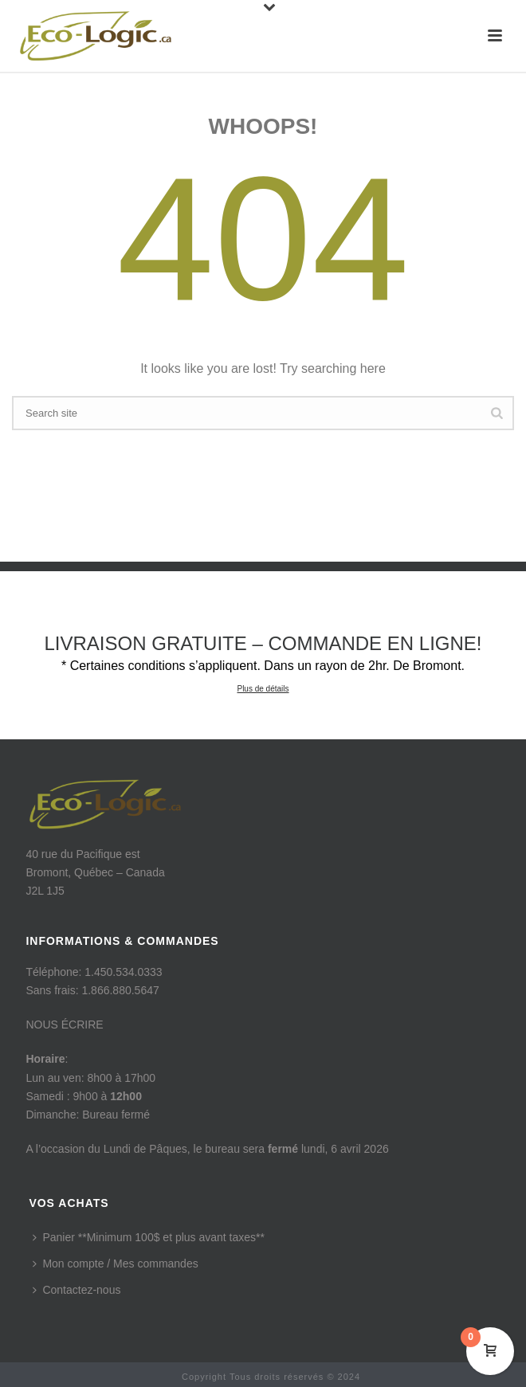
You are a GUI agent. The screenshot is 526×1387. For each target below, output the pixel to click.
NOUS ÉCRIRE (64, 1024)
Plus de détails (263, 688)
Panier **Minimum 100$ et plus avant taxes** (149, 1237)
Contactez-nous (76, 1289)
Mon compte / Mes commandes (115, 1263)
